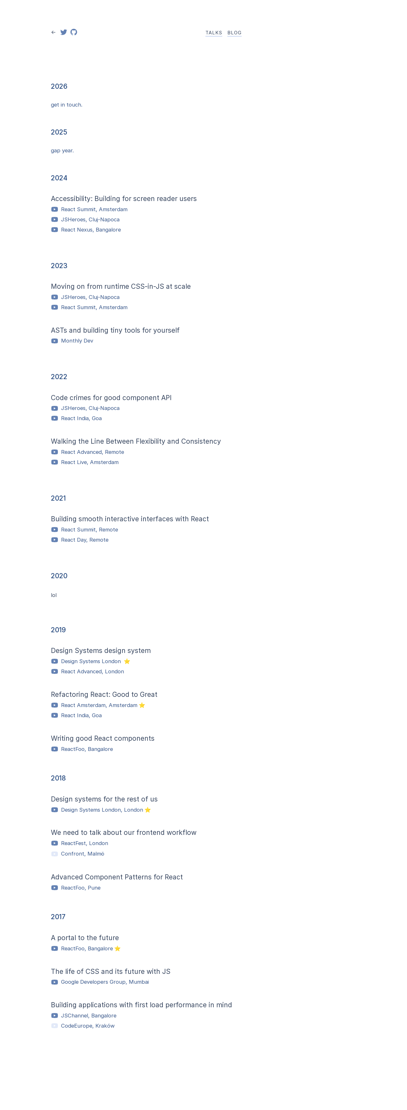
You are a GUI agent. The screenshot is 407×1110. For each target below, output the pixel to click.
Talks (213, 33)
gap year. (62, 150)
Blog (234, 33)
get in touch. (66, 104)
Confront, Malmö (77, 854)
